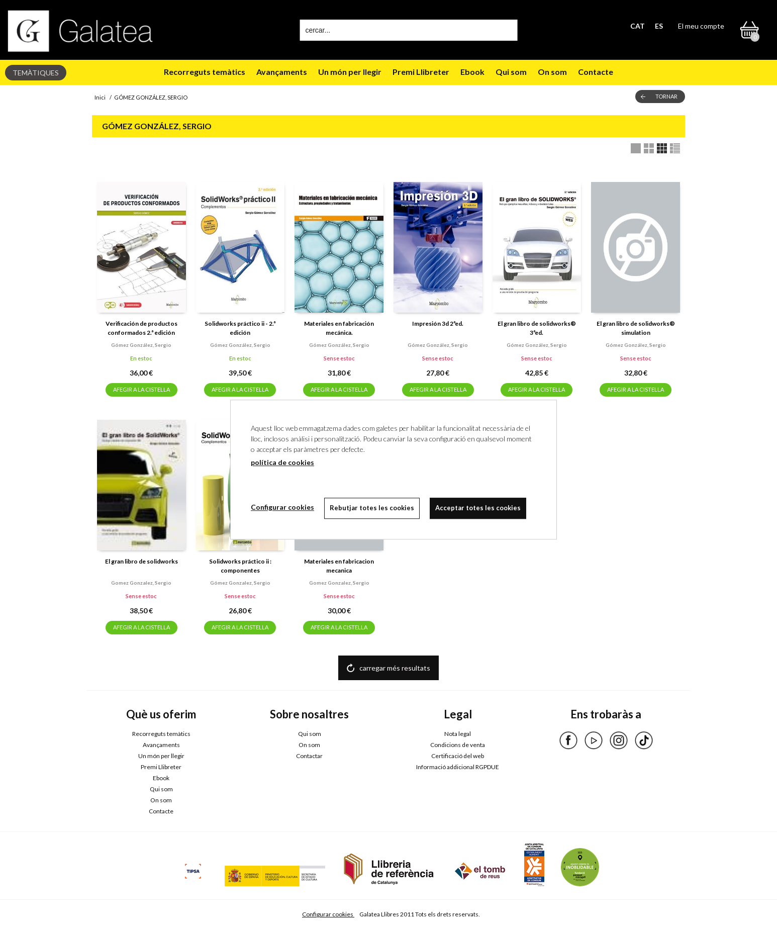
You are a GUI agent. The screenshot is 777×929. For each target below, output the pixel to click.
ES (659, 26)
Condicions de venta (457, 745)
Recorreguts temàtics (204, 71)
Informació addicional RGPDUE (457, 767)
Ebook (472, 71)
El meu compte (701, 26)
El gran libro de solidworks (141, 561)
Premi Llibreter (421, 71)
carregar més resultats (394, 668)
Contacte (595, 71)
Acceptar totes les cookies (478, 508)
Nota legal (457, 733)
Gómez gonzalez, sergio (240, 583)
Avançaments (281, 71)
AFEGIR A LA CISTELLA (141, 389)
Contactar (309, 756)
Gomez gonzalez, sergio (141, 583)
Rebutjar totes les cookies (372, 508)
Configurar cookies (328, 914)
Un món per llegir (349, 71)
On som (552, 71)
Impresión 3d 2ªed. (437, 323)
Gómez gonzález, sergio (141, 345)
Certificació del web (457, 756)
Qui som (511, 71)
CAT (637, 26)
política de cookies (282, 462)
